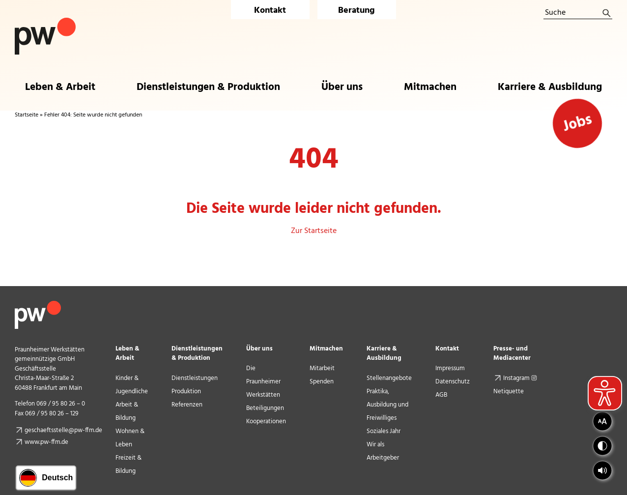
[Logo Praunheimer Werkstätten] (45, 21)
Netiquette (508, 391)
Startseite (26, 115)
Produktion (186, 391)
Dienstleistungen (194, 378)
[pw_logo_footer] (38, 304)
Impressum (450, 368)
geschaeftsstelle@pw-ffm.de (63, 430)
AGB (441, 395)
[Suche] (577, 13)
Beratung (356, 10)
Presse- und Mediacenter (512, 353)
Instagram (521, 378)
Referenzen (186, 405)
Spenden (322, 382)
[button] (602, 470)
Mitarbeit (322, 368)
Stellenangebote (389, 378)
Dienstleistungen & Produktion (197, 353)
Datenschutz (452, 382)
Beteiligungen (265, 408)
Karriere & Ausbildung (384, 353)
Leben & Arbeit (127, 353)
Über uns (259, 348)
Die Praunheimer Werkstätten (263, 381)
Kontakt (270, 10)
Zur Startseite (314, 231)
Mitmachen (326, 348)
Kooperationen (266, 421)
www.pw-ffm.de (46, 442)
